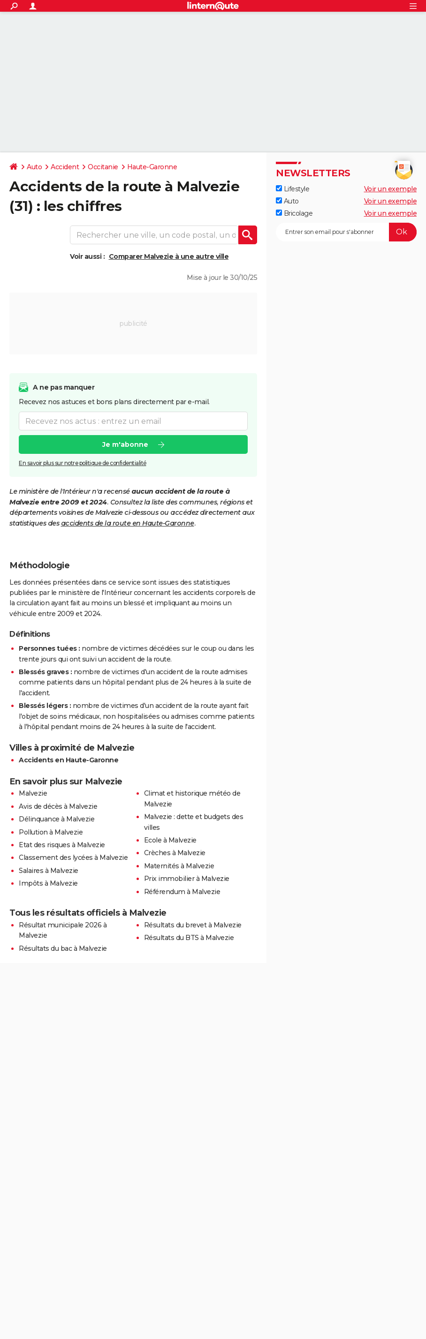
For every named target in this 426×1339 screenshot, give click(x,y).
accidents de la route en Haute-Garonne (127, 523)
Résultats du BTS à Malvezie (189, 937)
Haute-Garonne (152, 167)
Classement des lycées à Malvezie (73, 857)
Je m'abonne (125, 444)
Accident (65, 167)
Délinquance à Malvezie (56, 819)
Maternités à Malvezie (179, 866)
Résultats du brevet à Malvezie (193, 925)
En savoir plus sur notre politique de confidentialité (82, 462)
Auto (34, 167)
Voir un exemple (390, 189)
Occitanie (103, 167)
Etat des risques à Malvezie (62, 845)
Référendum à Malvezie (182, 892)
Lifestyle (292, 189)
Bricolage (294, 213)
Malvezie (33, 793)
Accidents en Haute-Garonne (68, 760)
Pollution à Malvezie (51, 832)
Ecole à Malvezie (170, 840)
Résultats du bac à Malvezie (63, 948)
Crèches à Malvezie (174, 853)
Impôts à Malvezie (48, 883)
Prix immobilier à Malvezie (186, 878)
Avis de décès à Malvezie (58, 806)
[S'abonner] (346, 232)
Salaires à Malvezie (48, 870)
